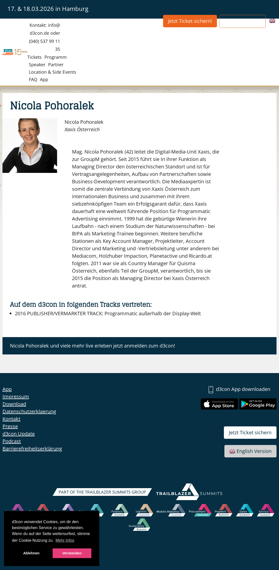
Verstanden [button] (72, 553)
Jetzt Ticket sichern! (190, 21)
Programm (55, 57)
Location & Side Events (52, 72)
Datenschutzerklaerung (29, 411)
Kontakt (11, 418)
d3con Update (18, 433)
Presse (10, 426)
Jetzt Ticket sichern (250, 432)
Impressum (15, 396)
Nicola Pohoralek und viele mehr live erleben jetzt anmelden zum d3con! (92, 345)
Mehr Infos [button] (65, 540)
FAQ (33, 79)
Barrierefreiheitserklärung (32, 448)
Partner (56, 64)
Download (14, 404)
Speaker (37, 64)
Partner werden (242, 21)
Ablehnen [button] (31, 553)
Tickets (34, 57)
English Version (250, 451)
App (44, 79)
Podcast (11, 441)
